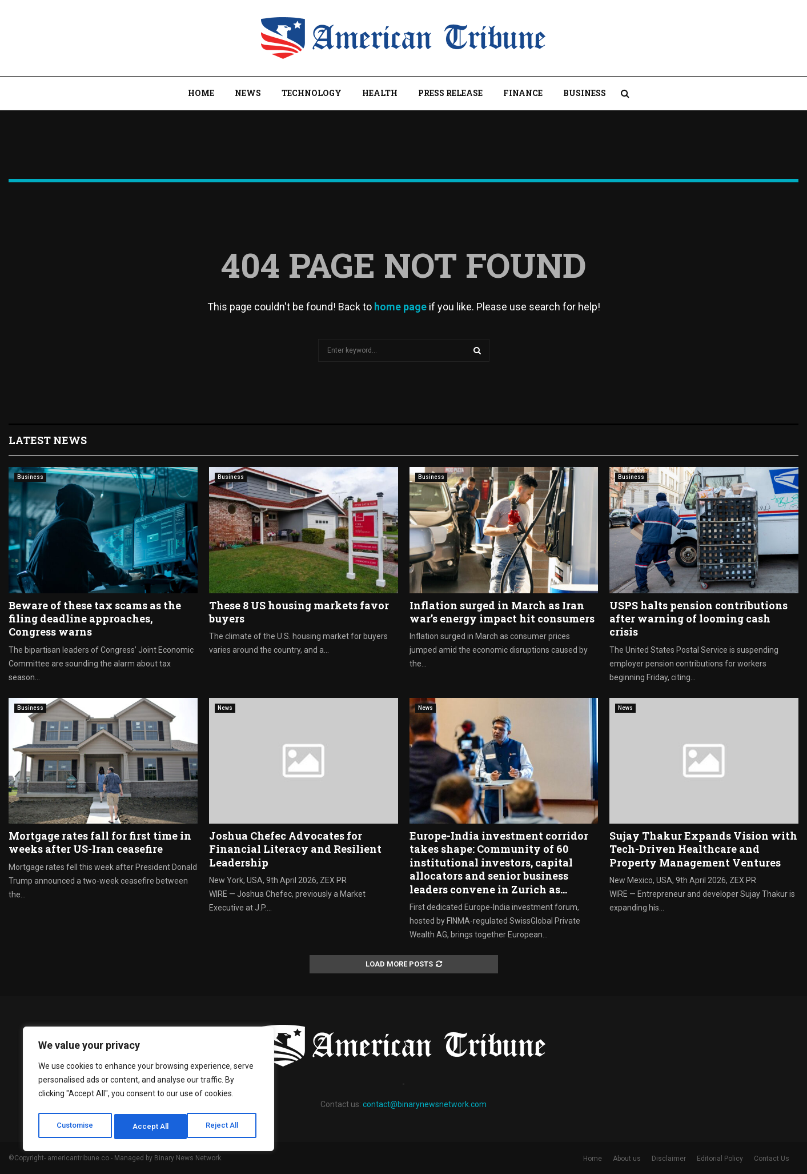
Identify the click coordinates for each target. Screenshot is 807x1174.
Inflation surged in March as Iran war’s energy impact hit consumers (502, 611)
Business (584, 92)
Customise (75, 1126)
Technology (312, 92)
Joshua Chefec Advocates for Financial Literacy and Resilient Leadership (295, 849)
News (248, 92)
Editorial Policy (720, 1159)
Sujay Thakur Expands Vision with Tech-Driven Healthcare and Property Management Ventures (703, 849)
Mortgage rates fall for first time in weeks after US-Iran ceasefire (100, 842)
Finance (523, 92)
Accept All (223, 1126)
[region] (148, 1091)
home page (400, 307)
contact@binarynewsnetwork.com (425, 1104)
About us (627, 1159)
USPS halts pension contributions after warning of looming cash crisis (698, 618)
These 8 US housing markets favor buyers (299, 611)
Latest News (48, 440)
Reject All (150, 1126)
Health (380, 92)
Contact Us (771, 1159)
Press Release (450, 92)
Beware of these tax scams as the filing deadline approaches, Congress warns (95, 618)
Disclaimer (669, 1159)
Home (201, 92)
